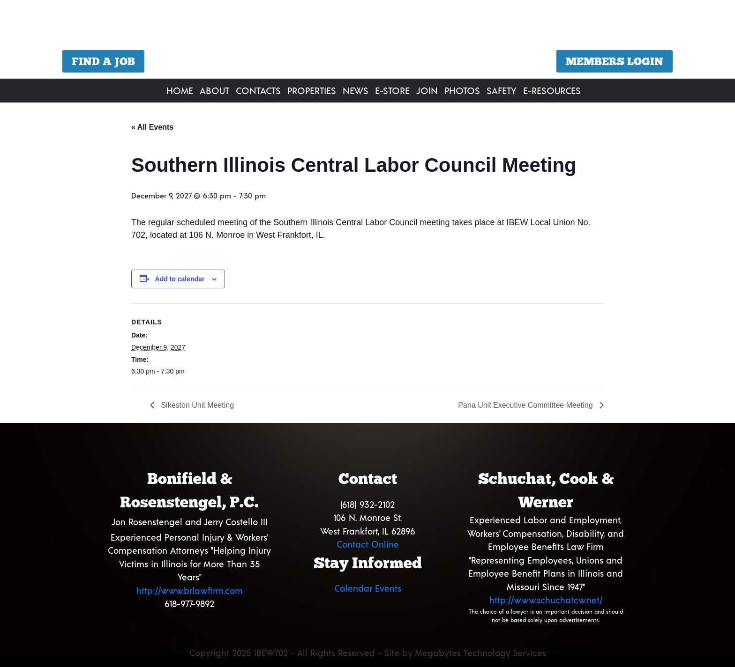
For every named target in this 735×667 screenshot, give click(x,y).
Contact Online (368, 544)
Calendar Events (367, 588)
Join (427, 90)
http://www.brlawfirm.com (189, 590)
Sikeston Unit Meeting (196, 405)
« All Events (152, 127)
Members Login (614, 61)
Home (179, 90)
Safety (502, 90)
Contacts (258, 90)
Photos (462, 90)
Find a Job (103, 61)
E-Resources (552, 90)
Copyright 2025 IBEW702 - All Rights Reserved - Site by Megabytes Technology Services (367, 652)
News (355, 90)
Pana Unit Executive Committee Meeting (526, 405)
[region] (367, 40)
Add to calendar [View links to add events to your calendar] (180, 279)
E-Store (392, 90)
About (214, 90)
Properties (311, 90)
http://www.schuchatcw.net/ (545, 599)
